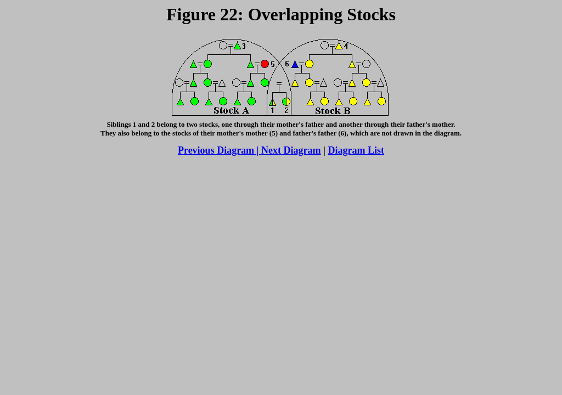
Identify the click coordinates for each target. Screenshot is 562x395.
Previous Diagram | (219, 150)
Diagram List (356, 150)
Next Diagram (291, 150)
